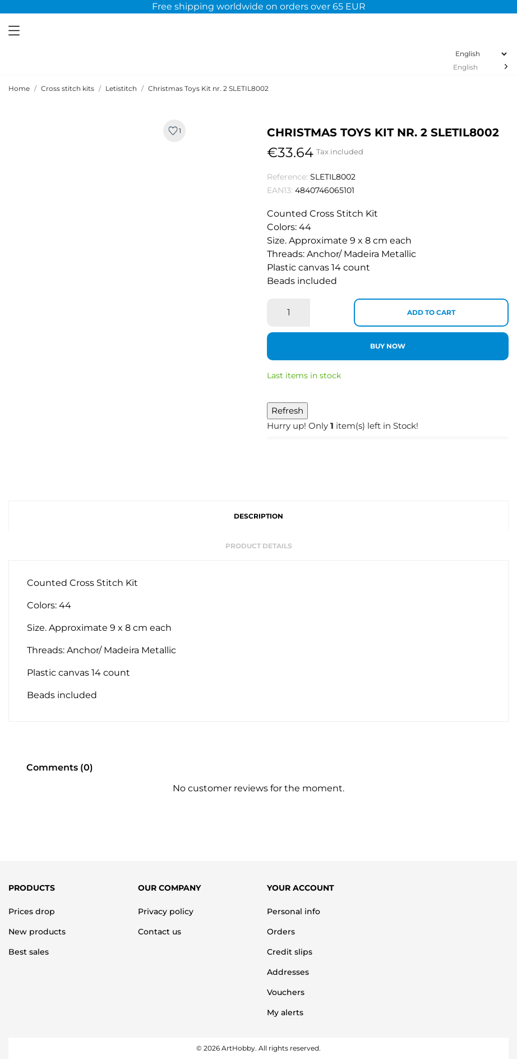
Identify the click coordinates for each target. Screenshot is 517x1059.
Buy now (387, 346)
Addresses (288, 972)
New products (37, 932)
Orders (281, 932)
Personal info (293, 911)
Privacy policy (165, 911)
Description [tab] (258, 516)
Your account (300, 888)
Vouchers (285, 992)
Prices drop (31, 911)
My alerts (285, 1012)
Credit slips (289, 952)
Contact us (159, 932)
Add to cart (431, 312)
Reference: (287, 177)
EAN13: (280, 190)
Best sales (28, 952)
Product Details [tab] (258, 546)
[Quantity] (288, 313)
